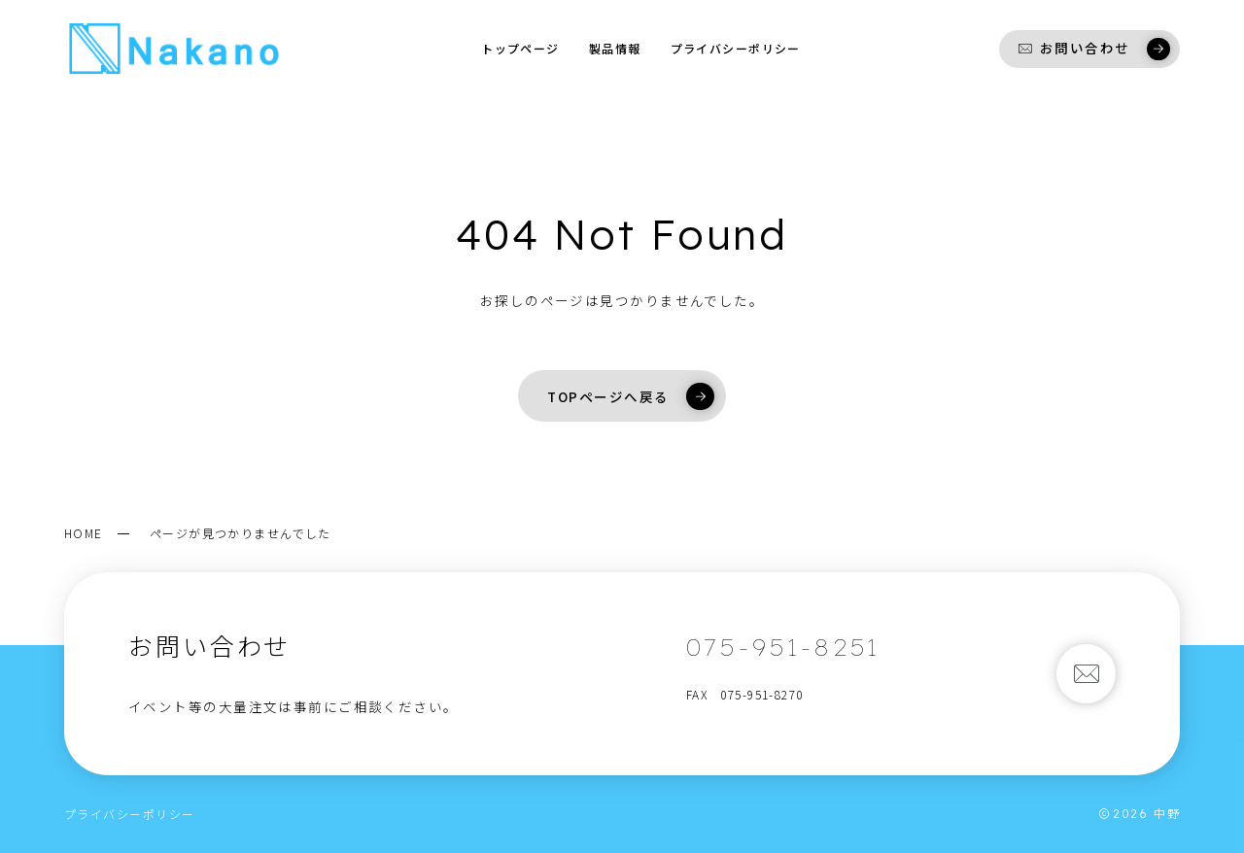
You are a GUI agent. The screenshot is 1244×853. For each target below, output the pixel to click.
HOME (83, 533)
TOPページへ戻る (630, 396)
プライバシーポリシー (129, 813)
